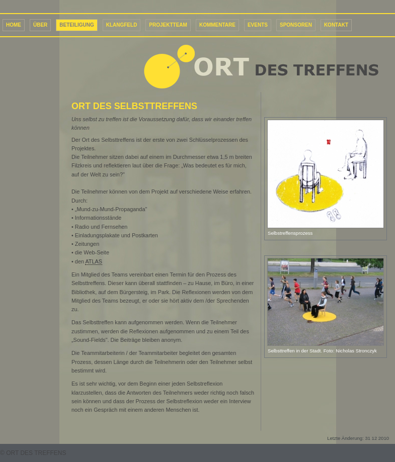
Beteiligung (76, 25)
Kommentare (217, 25)
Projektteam (168, 25)
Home (13, 25)
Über (40, 25)
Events (258, 25)
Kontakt (336, 25)
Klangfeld (121, 25)
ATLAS (93, 261)
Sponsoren (296, 25)
